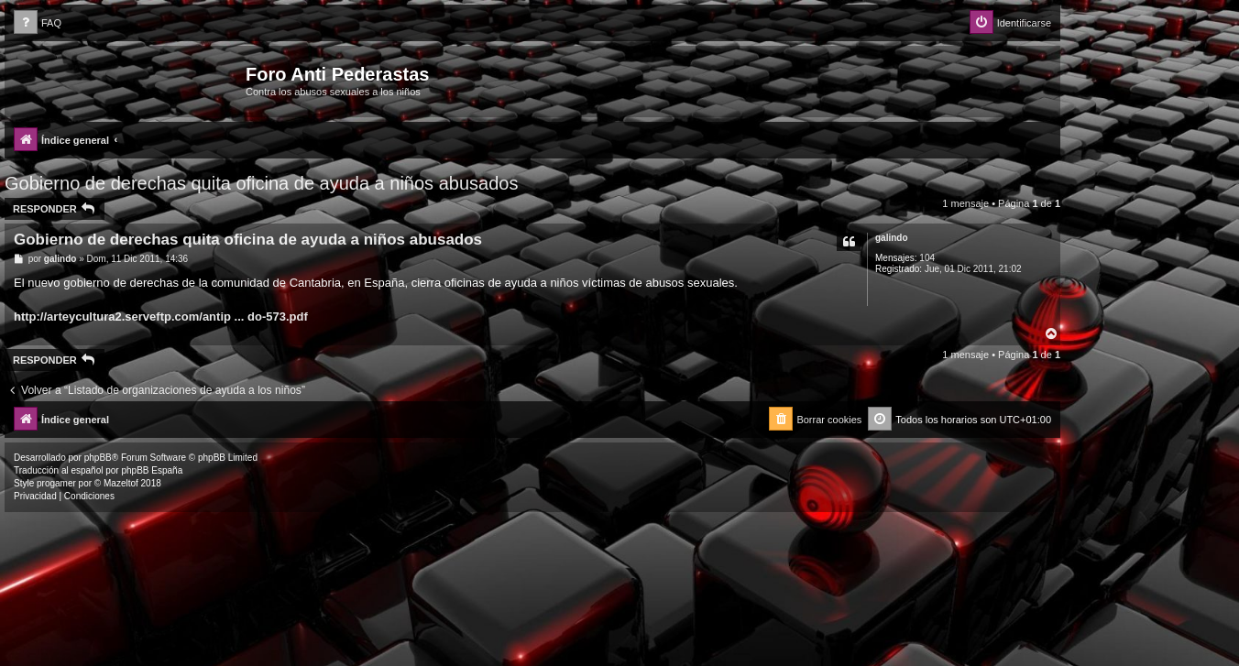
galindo (891, 238)
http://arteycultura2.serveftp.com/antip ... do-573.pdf (161, 316)
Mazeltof (121, 483)
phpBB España (151, 470)
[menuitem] (37, 23)
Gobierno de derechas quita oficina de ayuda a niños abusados (261, 183)
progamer (56, 483)
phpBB (98, 458)
